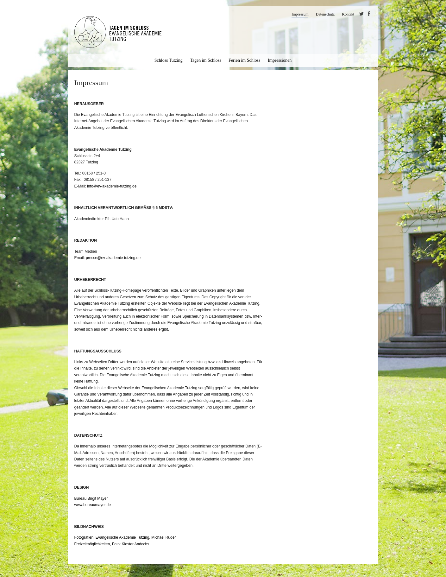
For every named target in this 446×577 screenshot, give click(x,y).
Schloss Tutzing (168, 60)
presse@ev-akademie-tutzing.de (113, 258)
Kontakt (348, 14)
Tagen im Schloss (205, 60)
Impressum (300, 14)
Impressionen (280, 60)
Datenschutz (325, 14)
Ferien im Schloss (244, 60)
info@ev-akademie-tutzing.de (111, 186)
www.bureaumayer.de (92, 505)
